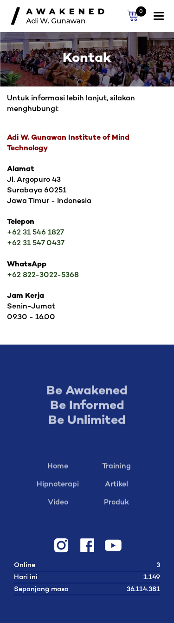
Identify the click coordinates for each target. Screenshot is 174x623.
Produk (116, 505)
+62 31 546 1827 (35, 232)
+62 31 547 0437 (35, 243)
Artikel (116, 487)
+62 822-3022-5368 (43, 275)
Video (58, 505)
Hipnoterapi (58, 487)
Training (116, 469)
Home (57, 469)
